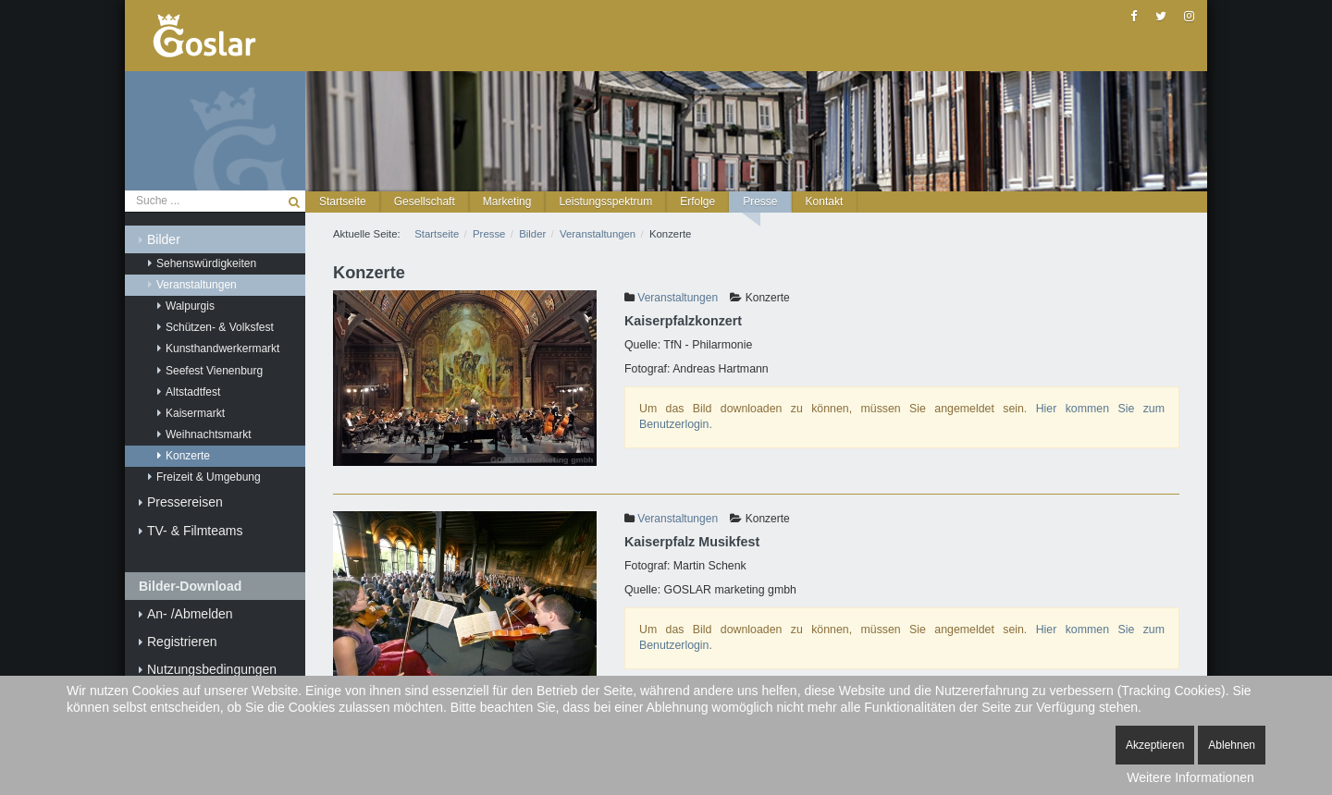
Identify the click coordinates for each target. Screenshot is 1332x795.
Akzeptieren (1155, 745)
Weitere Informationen (1190, 777)
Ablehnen (1231, 745)
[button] (424, 202)
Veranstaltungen (677, 297)
